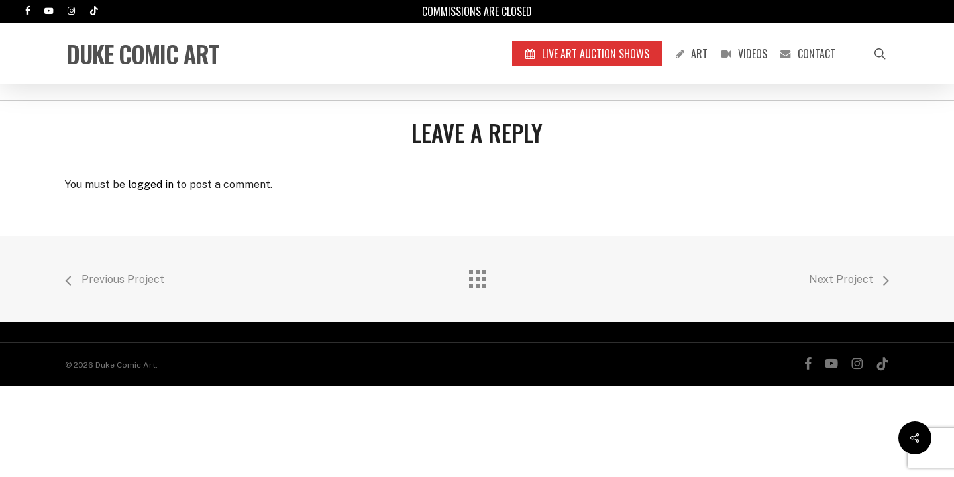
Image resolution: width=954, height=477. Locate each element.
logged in (151, 184)
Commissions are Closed (477, 11)
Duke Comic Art (142, 54)
